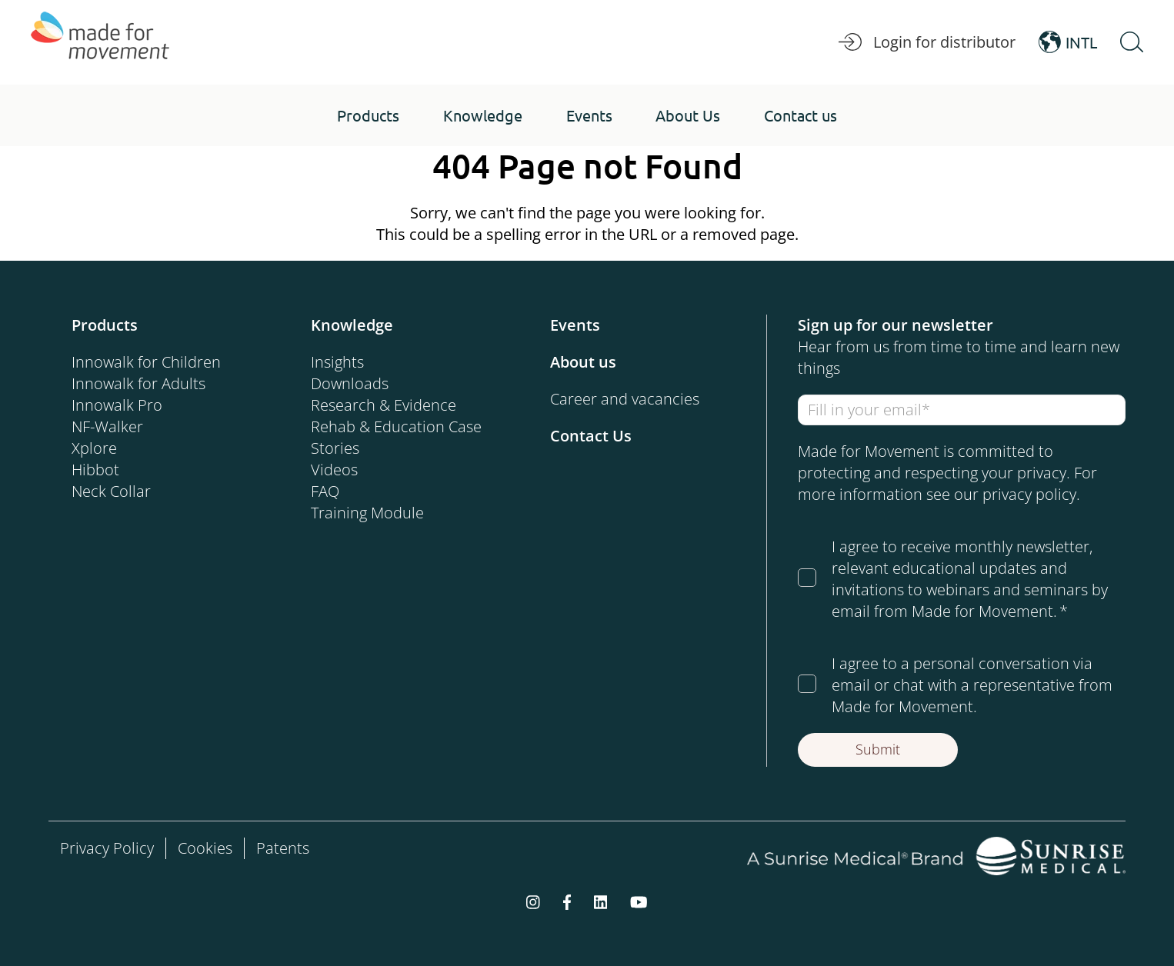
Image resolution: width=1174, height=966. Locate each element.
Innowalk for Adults (138, 383)
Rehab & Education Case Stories (396, 437)
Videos (334, 469)
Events (575, 325)
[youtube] (639, 901)
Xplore (94, 448)
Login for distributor (927, 42)
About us (583, 361)
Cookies (205, 848)
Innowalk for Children (146, 361)
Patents (282, 848)
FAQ (325, 491)
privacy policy (1029, 494)
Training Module (367, 512)
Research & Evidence (383, 405)
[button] (368, 115)
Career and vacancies (624, 398)
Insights (337, 361)
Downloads (350, 383)
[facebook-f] (567, 901)
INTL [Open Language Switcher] (1068, 42)
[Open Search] (1131, 42)
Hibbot (95, 469)
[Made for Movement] (100, 42)
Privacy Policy (107, 848)
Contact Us (591, 435)
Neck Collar (111, 491)
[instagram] (533, 901)
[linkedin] (601, 901)
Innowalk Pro (117, 405)
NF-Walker (107, 426)
